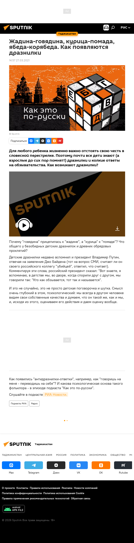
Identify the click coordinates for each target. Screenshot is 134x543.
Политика (77, 454)
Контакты (22, 488)
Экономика (98, 454)
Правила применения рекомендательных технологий (35, 498)
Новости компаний (85, 488)
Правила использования (45, 488)
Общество (117, 454)
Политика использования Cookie (63, 493)
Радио (34, 403)
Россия (61, 454)
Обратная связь (80, 498)
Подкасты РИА (18, 403)
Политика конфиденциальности (22, 493)
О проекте (8, 488)
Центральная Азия (39, 454)
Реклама (67, 488)
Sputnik (16, 133)
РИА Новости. (55, 394)
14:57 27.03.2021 (19, 60)
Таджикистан (12, 454)
